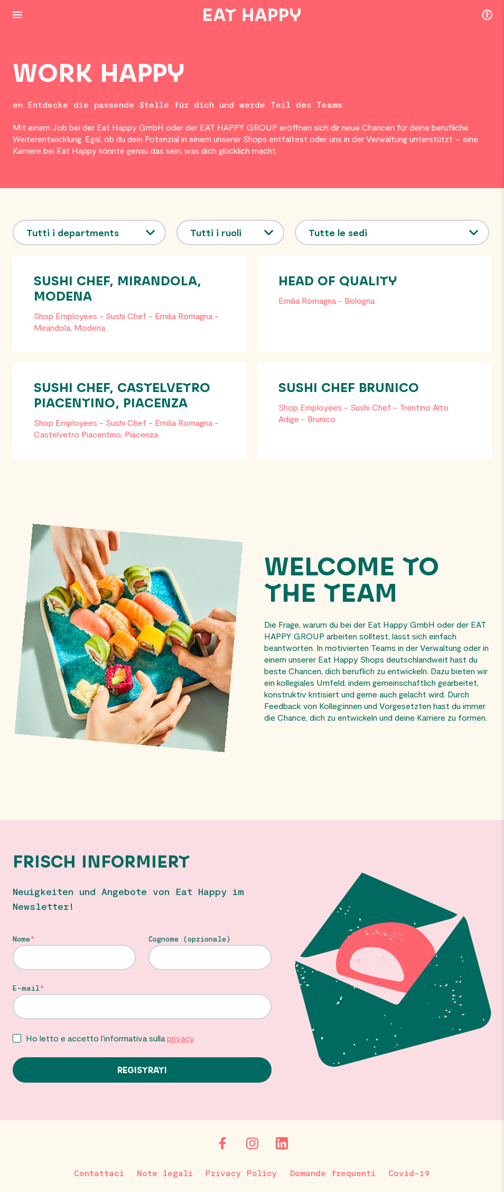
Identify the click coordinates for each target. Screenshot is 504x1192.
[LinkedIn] (281, 1143)
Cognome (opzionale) (189, 939)
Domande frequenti (333, 1173)
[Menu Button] (17, 14)
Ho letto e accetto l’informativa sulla (110, 1038)
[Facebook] (222, 1143)
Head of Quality (337, 281)
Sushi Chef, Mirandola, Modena (117, 289)
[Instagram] (252, 1143)
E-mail (26, 988)
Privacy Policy (241, 1173)
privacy (180, 1038)
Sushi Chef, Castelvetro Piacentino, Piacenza (122, 396)
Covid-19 (409, 1173)
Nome (21, 939)
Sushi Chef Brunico (348, 388)
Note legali (165, 1173)
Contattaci (99, 1173)
